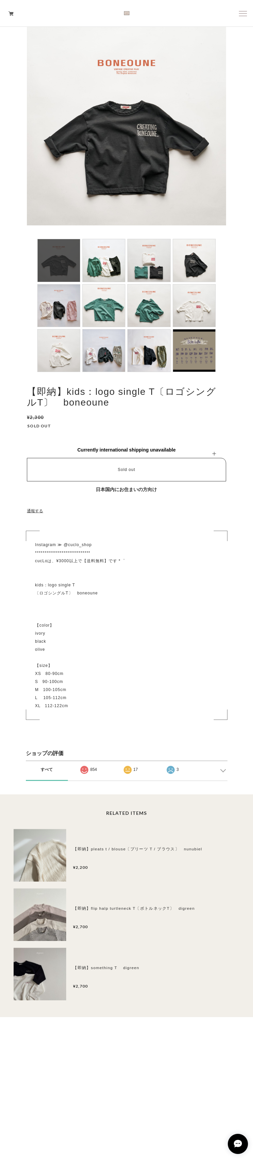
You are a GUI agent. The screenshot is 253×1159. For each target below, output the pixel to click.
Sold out (126, 469)
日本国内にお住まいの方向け (126, 489)
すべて (47, 769)
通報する (35, 511)
